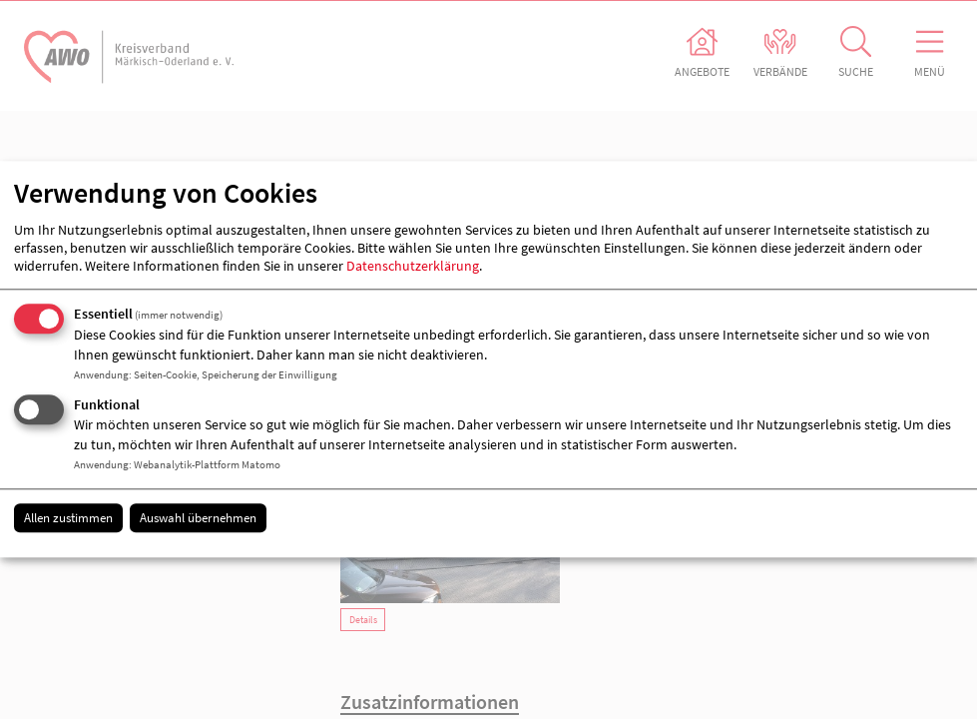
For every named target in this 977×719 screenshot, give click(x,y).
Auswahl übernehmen (198, 517)
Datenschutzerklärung (412, 266)
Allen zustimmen (68, 517)
